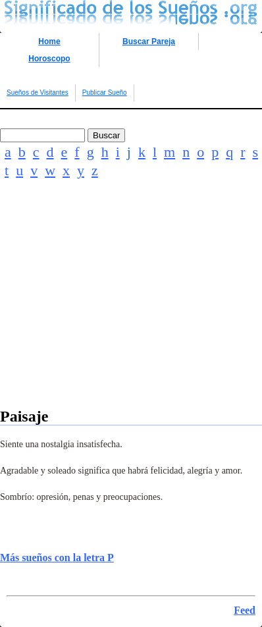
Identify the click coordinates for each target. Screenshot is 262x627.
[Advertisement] (131, 311)
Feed (244, 610)
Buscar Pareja (148, 41)
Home (49, 41)
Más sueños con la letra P (57, 557)
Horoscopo (49, 58)
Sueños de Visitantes (37, 92)
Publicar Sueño (104, 92)
